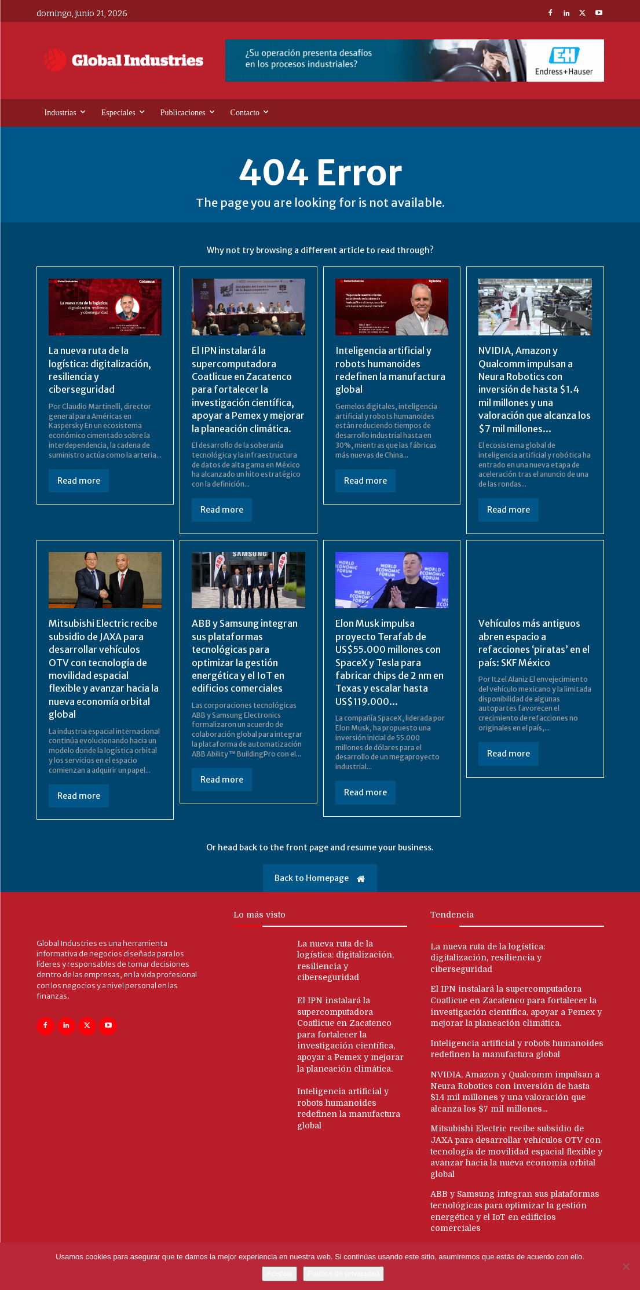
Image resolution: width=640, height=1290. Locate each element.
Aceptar (279, 1273)
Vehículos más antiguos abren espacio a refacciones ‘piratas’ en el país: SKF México (534, 642)
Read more (78, 481)
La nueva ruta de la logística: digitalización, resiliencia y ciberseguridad (487, 958)
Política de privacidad (343, 1273)
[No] (625, 1266)
